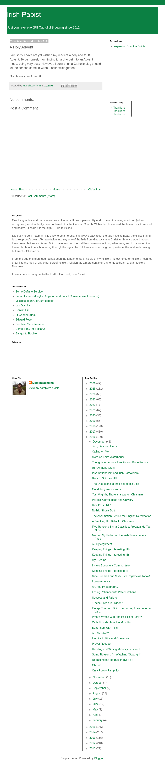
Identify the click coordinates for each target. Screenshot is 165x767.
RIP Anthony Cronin (104, 467)
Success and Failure (104, 597)
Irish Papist (24, 14)
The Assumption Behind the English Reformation (121, 516)
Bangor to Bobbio (26, 333)
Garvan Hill (22, 310)
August (97, 693)
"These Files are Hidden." (107, 603)
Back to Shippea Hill (104, 478)
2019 (92, 420)
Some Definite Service (29, 291)
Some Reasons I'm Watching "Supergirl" (116, 654)
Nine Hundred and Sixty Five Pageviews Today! (121, 576)
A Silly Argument (102, 544)
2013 (92, 737)
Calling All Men (101, 451)
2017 (92, 431)
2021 (92, 410)
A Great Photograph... (105, 586)
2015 (92, 726)
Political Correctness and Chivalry (112, 499)
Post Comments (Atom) (40, 196)
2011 (92, 748)
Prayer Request (101, 643)
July (95, 698)
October (98, 682)
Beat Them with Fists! (105, 627)
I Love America (101, 581)
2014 (92, 732)
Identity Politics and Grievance (110, 638)
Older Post (94, 189)
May (96, 709)
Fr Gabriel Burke (25, 314)
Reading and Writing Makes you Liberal (116, 649)
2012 (92, 743)
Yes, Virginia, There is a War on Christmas (118, 494)
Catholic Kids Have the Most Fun (112, 622)
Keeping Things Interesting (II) (110, 554)
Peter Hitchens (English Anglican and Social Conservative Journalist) (57, 296)
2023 (92, 399)
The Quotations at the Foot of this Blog (115, 483)
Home (56, 189)
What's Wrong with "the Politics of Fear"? (117, 616)
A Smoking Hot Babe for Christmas (113, 521)
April (96, 714)
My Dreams (99, 560)
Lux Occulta (22, 305)
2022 (92, 404)
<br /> (120, 74)
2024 (92, 394)
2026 (92, 383)
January (98, 720)
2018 (92, 426)
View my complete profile (44, 388)
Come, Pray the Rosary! (30, 328)
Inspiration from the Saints (129, 46)
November (99, 677)
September (100, 688)
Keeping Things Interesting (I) (110, 570)
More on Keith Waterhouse (108, 457)
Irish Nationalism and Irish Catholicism (115, 473)
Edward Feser (24, 319)
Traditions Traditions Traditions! (119, 111)
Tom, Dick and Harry (104, 446)
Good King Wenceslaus (106, 489)
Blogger (98, 758)
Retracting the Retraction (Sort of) (112, 659)
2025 (92, 388)
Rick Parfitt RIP (101, 505)
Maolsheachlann (43, 382)
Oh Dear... (98, 665)
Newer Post (17, 189)
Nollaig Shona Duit (103, 510)
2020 (92, 415)
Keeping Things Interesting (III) (111, 549)
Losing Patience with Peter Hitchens (114, 592)
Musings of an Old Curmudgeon (34, 300)
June (96, 704)
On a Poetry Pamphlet (105, 670)
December (99, 441)
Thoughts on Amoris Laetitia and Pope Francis (120, 462)
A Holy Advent (100, 633)
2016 (92, 436)
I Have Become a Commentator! (111, 565)
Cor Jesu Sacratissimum (30, 324)
